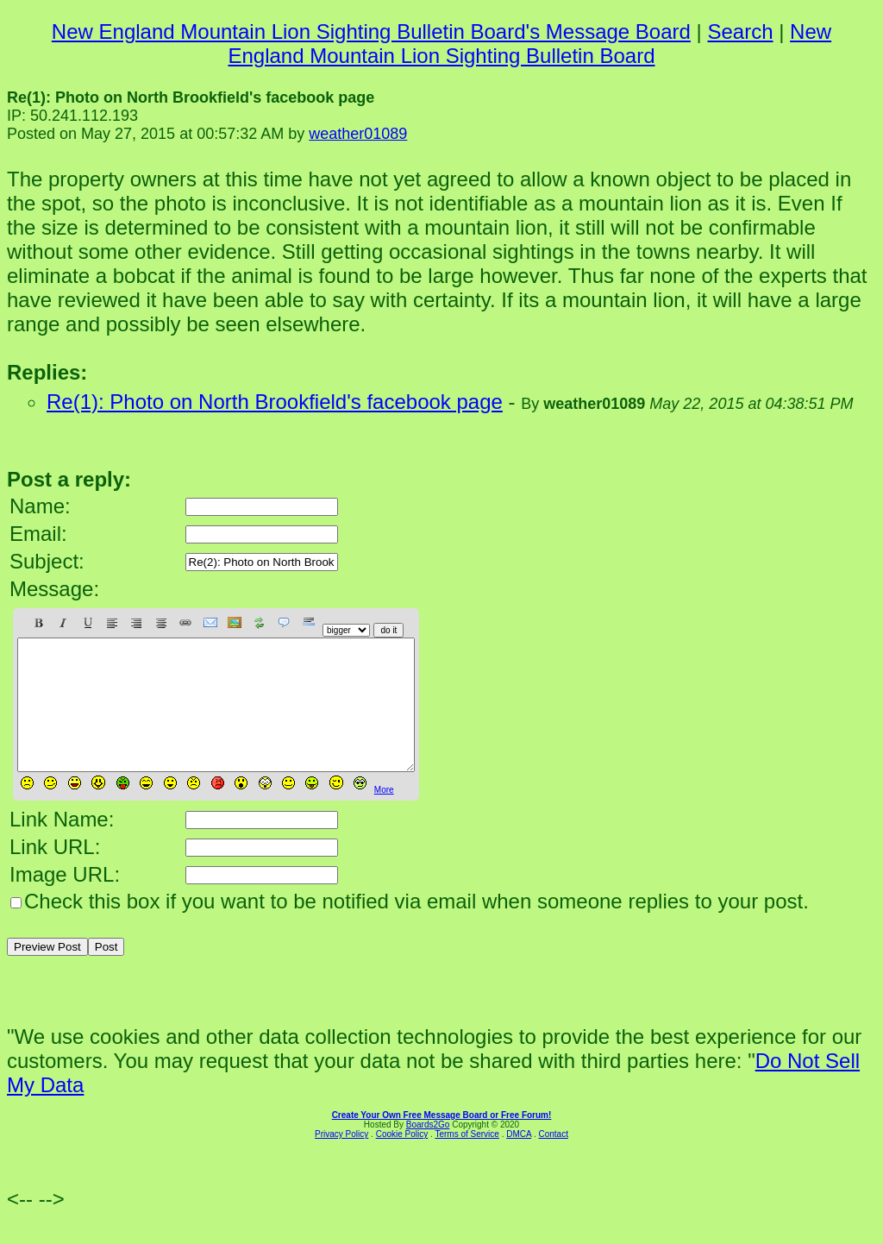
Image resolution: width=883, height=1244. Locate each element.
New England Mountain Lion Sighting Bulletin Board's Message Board (371, 31)
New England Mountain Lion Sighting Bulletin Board (529, 43)
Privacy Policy (341, 1160)
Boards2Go (428, 1150)
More (384, 815)
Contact (552, 1160)
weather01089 (358, 133)
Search (740, 31)
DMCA (518, 1160)
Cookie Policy (402, 1160)
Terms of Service (466, 1160)
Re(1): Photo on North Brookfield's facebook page (275, 401)
